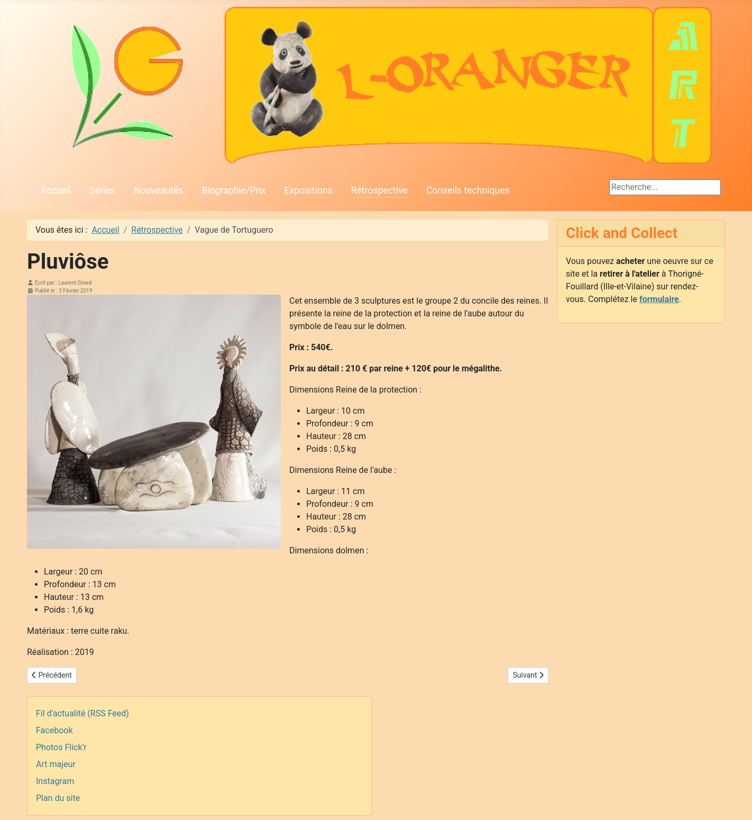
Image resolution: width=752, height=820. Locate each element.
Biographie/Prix (234, 190)
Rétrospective (379, 190)
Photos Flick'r (61, 747)
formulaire (659, 299)
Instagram (55, 781)
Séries (102, 190)
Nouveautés (158, 190)
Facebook (54, 730)
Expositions (309, 190)
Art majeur (56, 764)
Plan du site (58, 798)
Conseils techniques (468, 190)
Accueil (56, 190)
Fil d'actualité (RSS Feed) (82, 713)
